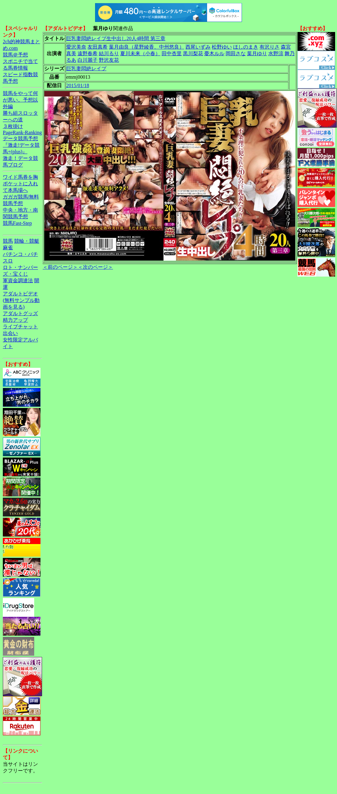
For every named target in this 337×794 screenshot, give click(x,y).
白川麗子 (88, 60)
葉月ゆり (257, 53)
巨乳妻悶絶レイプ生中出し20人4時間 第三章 (115, 38)
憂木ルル (214, 53)
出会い (10, 333)
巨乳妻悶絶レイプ (86, 68)
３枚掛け (13, 126)
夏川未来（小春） (140, 53)
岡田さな (236, 53)
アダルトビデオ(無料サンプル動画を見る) (21, 300)
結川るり (109, 53)
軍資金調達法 (18, 280)
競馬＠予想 (15, 54)
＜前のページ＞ (60, 267)
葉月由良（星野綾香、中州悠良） (146, 47)
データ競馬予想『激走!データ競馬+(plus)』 (21, 145)
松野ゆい (222, 47)
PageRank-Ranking (22, 132)
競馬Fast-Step (17, 223)
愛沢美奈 (76, 47)
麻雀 (8, 247)
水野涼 (275, 53)
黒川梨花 (193, 53)
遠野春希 (88, 53)
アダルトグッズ (20, 313)
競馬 (8, 241)
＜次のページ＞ (95, 267)
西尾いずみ (198, 47)
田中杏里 (172, 53)
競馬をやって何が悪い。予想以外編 (20, 100)
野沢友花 (109, 60)
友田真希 (98, 47)
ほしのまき (245, 47)
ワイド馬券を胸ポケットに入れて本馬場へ (20, 183)
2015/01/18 (77, 85)
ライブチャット (20, 326)
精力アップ (15, 320)
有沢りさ (269, 47)
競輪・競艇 (26, 241)
